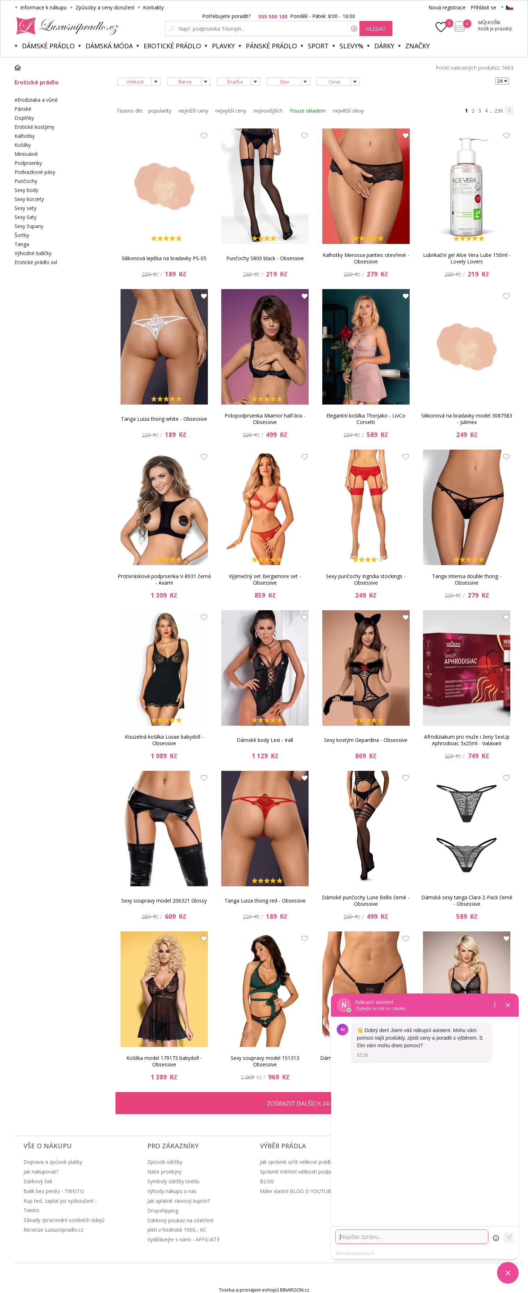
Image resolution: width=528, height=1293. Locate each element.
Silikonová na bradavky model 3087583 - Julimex (466, 418)
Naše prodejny (164, 1171)
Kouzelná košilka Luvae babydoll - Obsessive (164, 740)
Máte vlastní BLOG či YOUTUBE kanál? (305, 1191)
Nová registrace (447, 7)
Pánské (22, 108)
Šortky (21, 235)
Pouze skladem (308, 110)
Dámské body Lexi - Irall (265, 740)
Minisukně (26, 153)
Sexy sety (25, 208)
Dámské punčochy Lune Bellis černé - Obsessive (366, 900)
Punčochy (25, 181)
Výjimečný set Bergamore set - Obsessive (265, 579)
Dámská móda (109, 46)
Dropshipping (162, 1210)
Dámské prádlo (48, 46)
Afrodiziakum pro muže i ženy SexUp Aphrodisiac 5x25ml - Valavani (467, 740)
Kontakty (153, 7)
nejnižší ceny (193, 110)
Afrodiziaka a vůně (36, 99)
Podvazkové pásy (34, 172)
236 (498, 110)
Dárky (384, 46)
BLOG (267, 1181)
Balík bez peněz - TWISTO (53, 1191)
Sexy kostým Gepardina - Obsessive (365, 740)
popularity (159, 110)
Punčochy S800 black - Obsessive (265, 258)
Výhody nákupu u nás (172, 1191)
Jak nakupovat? (40, 1171)
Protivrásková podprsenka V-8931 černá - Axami (164, 579)
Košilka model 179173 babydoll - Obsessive (164, 1061)
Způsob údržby (164, 1161)
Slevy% (351, 46)
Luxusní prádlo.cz (65, 26)
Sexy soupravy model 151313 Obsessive (265, 1061)
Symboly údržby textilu (173, 1181)
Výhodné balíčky (33, 253)
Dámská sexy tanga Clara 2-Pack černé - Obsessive (466, 900)
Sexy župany (28, 226)
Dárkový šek (37, 1181)
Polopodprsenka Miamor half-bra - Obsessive (264, 418)
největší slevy (348, 110)
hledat (376, 28)
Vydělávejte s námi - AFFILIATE (183, 1239)
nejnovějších (268, 110)
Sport (318, 46)
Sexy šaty (25, 217)
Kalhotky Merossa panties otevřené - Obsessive (366, 258)
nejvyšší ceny (230, 110)
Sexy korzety (29, 199)
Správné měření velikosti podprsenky (302, 1171)
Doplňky (24, 117)
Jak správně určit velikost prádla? (297, 1161)
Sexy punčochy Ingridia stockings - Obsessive (366, 579)
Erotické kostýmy (34, 126)
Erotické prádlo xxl (35, 262)
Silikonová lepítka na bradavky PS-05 (164, 258)
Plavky (223, 46)
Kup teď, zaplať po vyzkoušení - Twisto (60, 1205)
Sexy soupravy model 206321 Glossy (164, 900)
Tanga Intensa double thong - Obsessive (466, 579)
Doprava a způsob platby (52, 1161)
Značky (417, 46)
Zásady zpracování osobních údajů (64, 1219)
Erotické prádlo (172, 46)
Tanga (21, 244)
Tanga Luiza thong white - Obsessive (164, 418)
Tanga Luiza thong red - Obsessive (265, 900)
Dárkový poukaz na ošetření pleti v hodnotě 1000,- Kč (180, 1225)
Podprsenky (28, 163)
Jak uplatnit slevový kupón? (178, 1200)
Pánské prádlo (271, 46)
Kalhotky (24, 135)
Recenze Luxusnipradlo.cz (53, 1229)
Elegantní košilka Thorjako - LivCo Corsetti (365, 418)
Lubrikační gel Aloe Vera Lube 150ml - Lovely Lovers (467, 258)
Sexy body (26, 190)
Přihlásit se (483, 7)
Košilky (22, 144)
